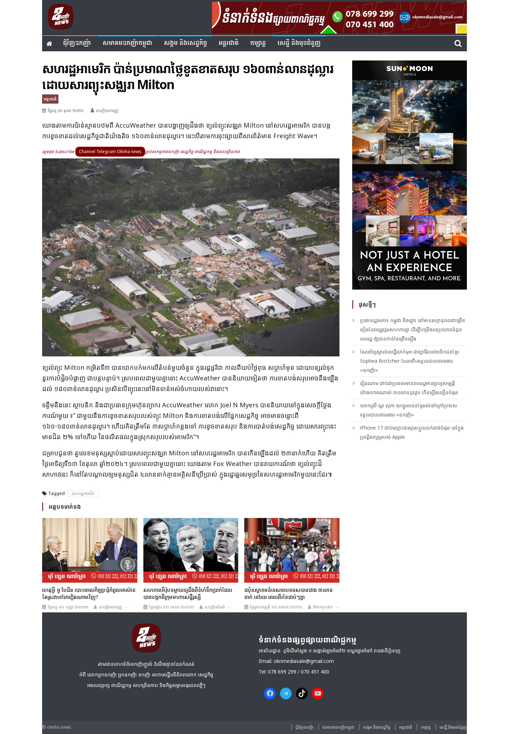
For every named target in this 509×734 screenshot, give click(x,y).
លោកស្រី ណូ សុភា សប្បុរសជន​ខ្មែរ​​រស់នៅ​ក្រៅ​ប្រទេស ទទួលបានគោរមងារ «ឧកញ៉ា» (408, 410)
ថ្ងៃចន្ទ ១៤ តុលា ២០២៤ (66, 110)
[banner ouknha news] (339, 16)
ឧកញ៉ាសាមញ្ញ (110, 607)
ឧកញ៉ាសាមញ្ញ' (107, 110)
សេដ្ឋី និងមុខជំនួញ (299, 43)
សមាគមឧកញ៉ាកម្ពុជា (127, 43)
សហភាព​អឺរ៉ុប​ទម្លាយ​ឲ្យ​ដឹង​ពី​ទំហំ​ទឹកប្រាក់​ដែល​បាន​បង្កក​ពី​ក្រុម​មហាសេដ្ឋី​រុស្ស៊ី (187, 593)
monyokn (323, 607)
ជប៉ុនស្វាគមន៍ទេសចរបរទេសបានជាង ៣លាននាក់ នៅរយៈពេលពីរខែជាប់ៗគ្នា (288, 593)
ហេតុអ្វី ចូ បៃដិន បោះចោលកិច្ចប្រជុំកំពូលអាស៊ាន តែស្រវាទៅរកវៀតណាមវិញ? (89, 593)
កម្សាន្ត (258, 43)
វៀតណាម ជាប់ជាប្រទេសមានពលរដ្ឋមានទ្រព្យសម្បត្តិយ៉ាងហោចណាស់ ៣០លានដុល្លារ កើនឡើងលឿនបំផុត (409, 388)
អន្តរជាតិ (229, 43)
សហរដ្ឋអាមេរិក (83, 493)
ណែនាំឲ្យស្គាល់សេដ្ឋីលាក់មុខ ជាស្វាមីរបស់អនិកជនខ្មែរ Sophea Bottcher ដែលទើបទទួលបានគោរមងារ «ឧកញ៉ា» (409, 360)
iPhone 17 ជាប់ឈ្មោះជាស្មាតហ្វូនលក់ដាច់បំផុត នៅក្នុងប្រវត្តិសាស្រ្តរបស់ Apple (412, 432)
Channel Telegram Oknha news (110, 151)
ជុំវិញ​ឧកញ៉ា (77, 43)
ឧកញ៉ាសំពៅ (215, 607)
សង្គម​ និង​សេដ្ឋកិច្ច (185, 43)
